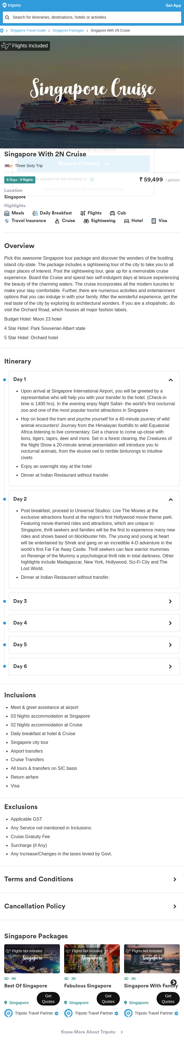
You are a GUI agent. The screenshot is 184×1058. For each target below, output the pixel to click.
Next (173, 982)
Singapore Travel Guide (28, 30)
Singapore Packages (68, 30)
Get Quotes (48, 999)
